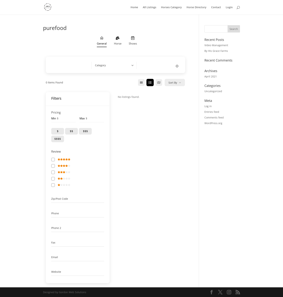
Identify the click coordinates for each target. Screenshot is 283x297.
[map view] (158, 82)
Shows (133, 40)
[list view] (150, 82)
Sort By (172, 82)
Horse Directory (196, 7)
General (102, 40)
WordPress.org (213, 123)
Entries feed (211, 112)
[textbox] (100, 65)
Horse (117, 40)
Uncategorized (213, 91)
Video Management (216, 45)
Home (134, 7)
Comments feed (214, 117)
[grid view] (141, 82)
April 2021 (210, 76)
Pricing (56, 112)
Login (229, 7)
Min (53, 118)
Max (82, 118)
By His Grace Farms (216, 51)
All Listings (149, 7)
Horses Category (171, 7)
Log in (208, 106)
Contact (216, 7)
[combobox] (115, 65)
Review (56, 152)
